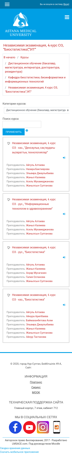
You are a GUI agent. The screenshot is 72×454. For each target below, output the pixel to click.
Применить (14, 131)
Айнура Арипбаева (37, 316)
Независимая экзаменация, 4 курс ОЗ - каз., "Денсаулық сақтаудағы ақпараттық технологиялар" (34, 147)
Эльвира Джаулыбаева (39, 173)
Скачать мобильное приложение (19, 451)
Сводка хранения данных (15, 448)
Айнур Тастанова (36, 336)
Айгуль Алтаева (35, 165)
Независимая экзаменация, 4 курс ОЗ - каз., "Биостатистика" (34, 297)
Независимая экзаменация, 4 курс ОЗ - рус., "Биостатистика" (34, 250)
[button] (26, 130)
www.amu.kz (39, 367)
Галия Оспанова (35, 277)
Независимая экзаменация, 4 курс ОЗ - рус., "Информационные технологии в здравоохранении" (34, 204)
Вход (66, 4)
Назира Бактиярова (37, 169)
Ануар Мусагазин (36, 272)
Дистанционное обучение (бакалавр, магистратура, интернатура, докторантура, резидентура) (32, 67)
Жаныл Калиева (35, 177)
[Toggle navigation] (67, 17)
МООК (36, 392)
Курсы (24, 57)
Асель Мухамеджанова (40, 181)
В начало (9, 57)
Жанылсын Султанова (39, 185)
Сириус (36, 387)
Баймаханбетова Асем (39, 320)
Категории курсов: (14, 103)
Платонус (36, 382)
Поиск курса (11, 118)
